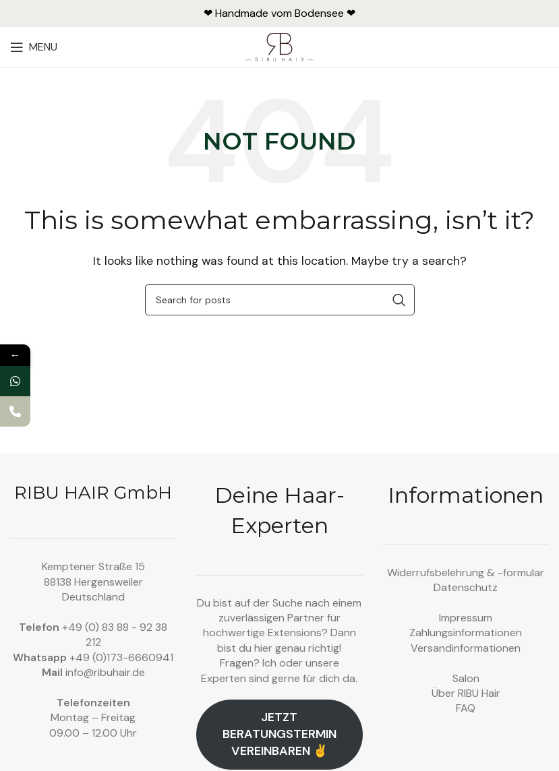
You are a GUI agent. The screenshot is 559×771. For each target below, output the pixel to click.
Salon (465, 678)
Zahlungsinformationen (465, 632)
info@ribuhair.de (105, 672)
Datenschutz (466, 587)
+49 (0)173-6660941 (121, 657)
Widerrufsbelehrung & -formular (465, 572)
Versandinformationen (466, 648)
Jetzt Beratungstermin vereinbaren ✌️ (279, 734)
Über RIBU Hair (466, 693)
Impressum (465, 618)
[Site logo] (279, 46)
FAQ (465, 708)
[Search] (280, 299)
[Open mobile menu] (33, 47)
